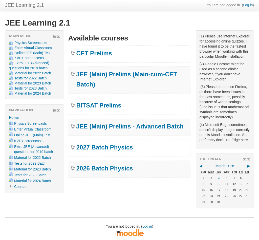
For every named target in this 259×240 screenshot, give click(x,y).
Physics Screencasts (28, 43)
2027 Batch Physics (104, 147)
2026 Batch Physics (104, 168)
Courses (20, 187)
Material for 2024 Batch (30, 93)
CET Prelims (94, 53)
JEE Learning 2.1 (24, 5)
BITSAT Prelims (98, 105)
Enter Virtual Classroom (30, 48)
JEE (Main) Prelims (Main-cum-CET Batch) (126, 79)
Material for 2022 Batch (30, 73)
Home (14, 118)
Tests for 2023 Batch (28, 88)
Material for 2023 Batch (30, 83)
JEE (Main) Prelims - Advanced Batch (130, 126)
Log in (248, 5)
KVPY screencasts (26, 58)
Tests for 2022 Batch (28, 78)
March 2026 (224, 166)
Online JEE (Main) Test (30, 53)
